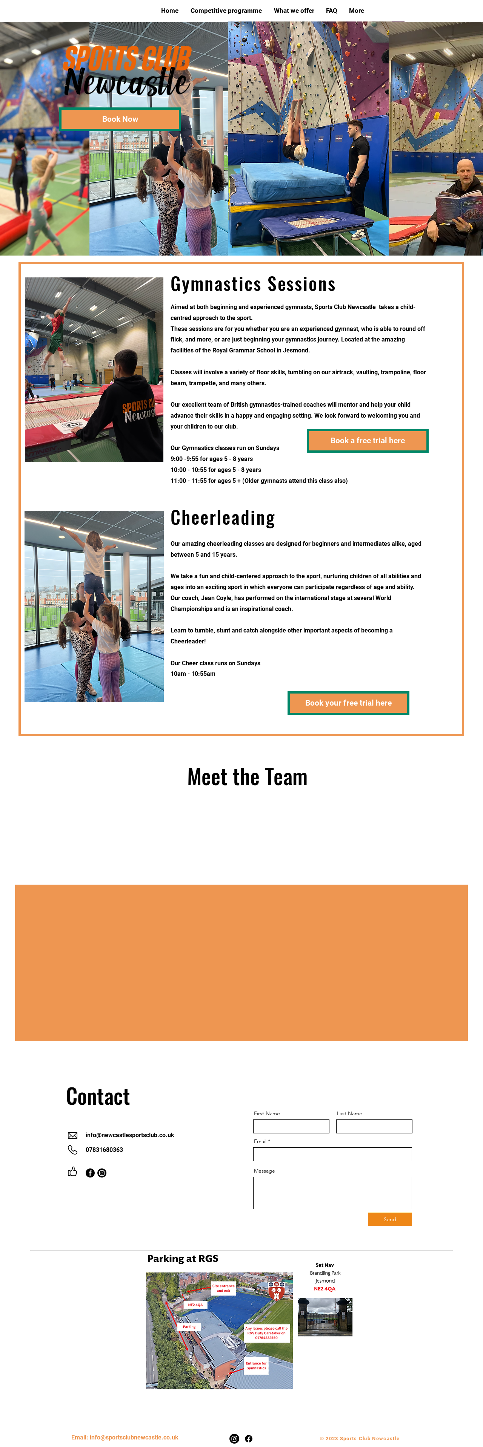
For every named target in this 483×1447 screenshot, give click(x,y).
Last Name (349, 1113)
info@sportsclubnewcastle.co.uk (134, 1437)
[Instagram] (101, 1173)
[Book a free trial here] (368, 441)
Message (264, 1170)
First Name (267, 1113)
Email (260, 1141)
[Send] (390, 1219)
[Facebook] (90, 1173)
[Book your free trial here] (348, 703)
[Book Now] (120, 119)
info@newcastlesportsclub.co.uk (130, 1135)
